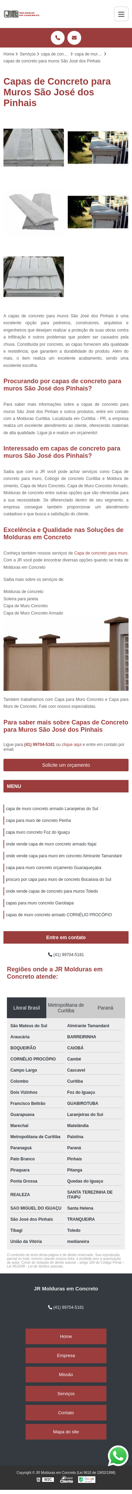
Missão (66, 1374)
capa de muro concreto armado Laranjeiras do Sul (52, 808)
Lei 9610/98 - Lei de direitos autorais (35, 1266)
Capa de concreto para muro (101, 553)
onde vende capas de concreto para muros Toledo (52, 891)
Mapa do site (66, 1431)
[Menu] (121, 14)
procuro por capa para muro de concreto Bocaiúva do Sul (58, 879)
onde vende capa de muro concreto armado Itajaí (51, 844)
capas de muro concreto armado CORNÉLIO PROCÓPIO (59, 914)
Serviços (66, 1393)
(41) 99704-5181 (40, 744)
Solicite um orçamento (66, 765)
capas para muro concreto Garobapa (40, 903)
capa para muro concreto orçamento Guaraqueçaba (53, 867)
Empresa (66, 1355)
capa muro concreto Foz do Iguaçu (38, 832)
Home (66, 1336)
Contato (66, 1412)
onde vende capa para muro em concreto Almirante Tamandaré (64, 855)
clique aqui (72, 744)
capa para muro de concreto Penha (38, 820)
